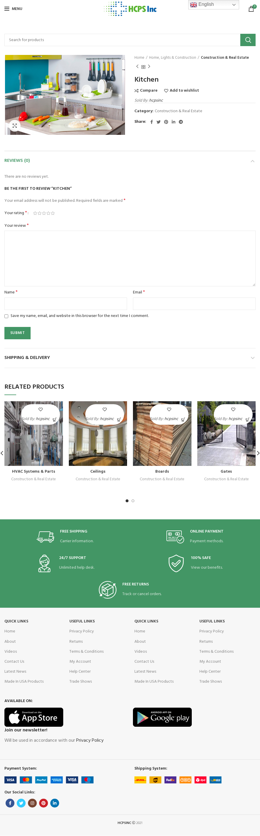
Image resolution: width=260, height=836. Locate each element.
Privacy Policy (81, 631)
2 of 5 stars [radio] (39, 213)
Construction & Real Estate (225, 58)
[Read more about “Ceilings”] (119, 419)
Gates (226, 471)
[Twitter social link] (158, 122)
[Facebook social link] (152, 122)
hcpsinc (156, 100)
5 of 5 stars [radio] (53, 213)
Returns (76, 641)
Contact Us (14, 661)
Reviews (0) (17, 160)
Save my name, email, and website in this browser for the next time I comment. (80, 316)
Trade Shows (80, 681)
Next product (149, 67)
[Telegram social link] (181, 122)
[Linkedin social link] (173, 122)
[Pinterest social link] (166, 122)
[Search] (130, 40)
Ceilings (98, 471)
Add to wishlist (184, 91)
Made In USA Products (24, 681)
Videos (10, 651)
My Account (80, 661)
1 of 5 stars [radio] (35, 213)
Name (11, 292)
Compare (148, 91)
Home (139, 58)
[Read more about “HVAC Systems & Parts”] (55, 419)
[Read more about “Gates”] (247, 419)
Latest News (15, 671)
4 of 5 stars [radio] (48, 213)
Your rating (15, 213)
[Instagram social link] (32, 803)
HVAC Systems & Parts (33, 471)
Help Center (80, 671)
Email (139, 292)
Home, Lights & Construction (172, 58)
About (10, 641)
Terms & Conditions (86, 651)
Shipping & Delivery (27, 358)
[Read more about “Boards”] (183, 419)
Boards (162, 471)
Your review (16, 226)
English (202, 4)
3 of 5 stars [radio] (44, 213)
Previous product (137, 67)
